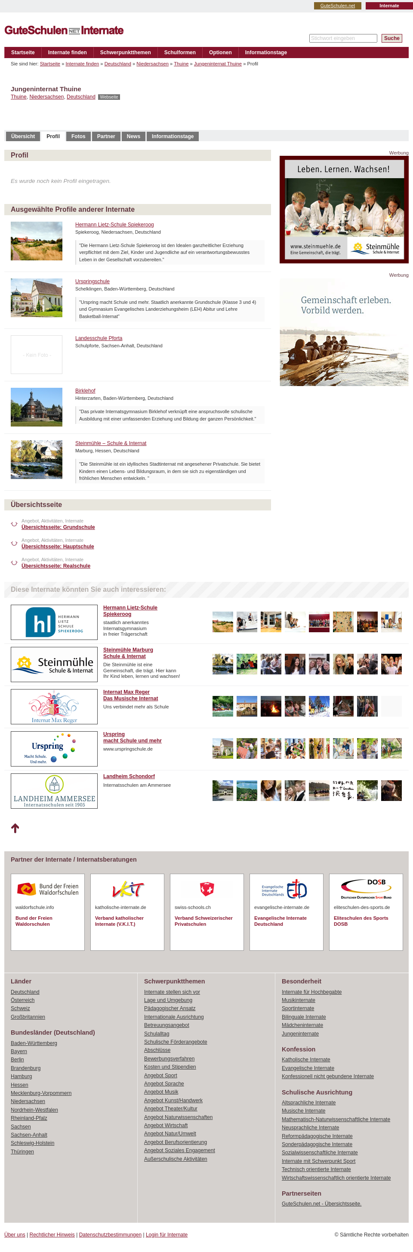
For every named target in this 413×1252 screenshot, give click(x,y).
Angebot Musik (161, 1092)
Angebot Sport (160, 1076)
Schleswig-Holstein (32, 1143)
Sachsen (21, 1127)
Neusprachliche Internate (310, 1128)
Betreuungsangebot (166, 1025)
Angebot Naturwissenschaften (178, 1117)
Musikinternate (298, 1000)
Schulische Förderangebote (175, 1042)
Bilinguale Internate (304, 1017)
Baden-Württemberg (34, 1043)
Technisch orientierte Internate (316, 1169)
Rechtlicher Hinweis (52, 1235)
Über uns (14, 1235)
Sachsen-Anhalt (29, 1135)
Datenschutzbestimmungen (110, 1235)
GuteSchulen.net (338, 5)
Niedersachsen (152, 63)
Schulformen (180, 52)
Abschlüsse (157, 1050)
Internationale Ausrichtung (174, 1017)
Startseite (23, 52)
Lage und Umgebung (168, 1000)
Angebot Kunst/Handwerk (173, 1100)
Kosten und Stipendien (170, 1067)
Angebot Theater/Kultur (170, 1109)
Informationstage (266, 52)
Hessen (19, 1085)
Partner (106, 136)
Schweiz (20, 1008)
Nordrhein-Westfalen (34, 1110)
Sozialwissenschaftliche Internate (320, 1153)
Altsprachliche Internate (309, 1103)
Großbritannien (28, 1017)
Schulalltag (157, 1034)
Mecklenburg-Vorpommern (41, 1093)
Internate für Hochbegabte (312, 992)
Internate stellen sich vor (172, 992)
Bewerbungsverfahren (169, 1059)
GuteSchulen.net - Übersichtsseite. (321, 1204)
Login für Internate (167, 1235)
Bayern (19, 1051)
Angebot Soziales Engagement (179, 1150)
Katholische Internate (306, 1060)
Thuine (181, 63)
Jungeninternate (300, 1034)
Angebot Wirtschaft (166, 1125)
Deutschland (118, 63)
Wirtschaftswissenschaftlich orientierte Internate (336, 1178)
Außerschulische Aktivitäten (175, 1159)
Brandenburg (25, 1068)
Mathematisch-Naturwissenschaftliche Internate (336, 1119)
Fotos (78, 136)
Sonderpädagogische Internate (317, 1144)
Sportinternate (298, 1008)
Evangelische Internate (308, 1068)
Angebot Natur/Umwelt (170, 1134)
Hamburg (21, 1076)
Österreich (22, 1000)
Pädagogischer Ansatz (169, 1008)
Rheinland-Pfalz (29, 1118)
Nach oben (15, 828)
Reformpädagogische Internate (317, 1136)
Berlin (17, 1060)
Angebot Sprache (164, 1084)
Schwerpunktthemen (125, 52)
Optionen (220, 52)
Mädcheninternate (302, 1025)
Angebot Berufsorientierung (175, 1142)
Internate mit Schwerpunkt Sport (318, 1161)
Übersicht (23, 136)
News (133, 136)
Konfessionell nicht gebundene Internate (328, 1076)
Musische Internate (303, 1111)
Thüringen (22, 1152)
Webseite (109, 97)
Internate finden (67, 52)
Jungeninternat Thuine (218, 63)
